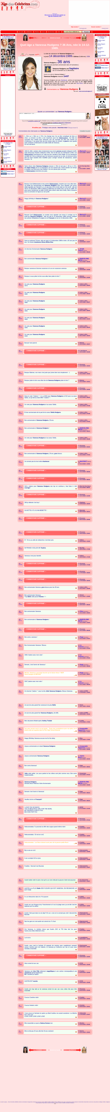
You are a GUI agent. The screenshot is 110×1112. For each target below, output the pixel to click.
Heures (56, 1110)
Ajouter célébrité (44, 1109)
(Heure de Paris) (8, 135)
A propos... (6, 1109)
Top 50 (9, 1109)
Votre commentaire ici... (55, 117)
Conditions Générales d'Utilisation (62, 130)
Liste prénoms (96, 1109)
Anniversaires (68, 1109)
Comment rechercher (51, 1110)
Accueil (2, 1109)
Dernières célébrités (14, 1109)
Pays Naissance (39, 1110)
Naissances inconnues (37, 1109)
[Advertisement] (90, 12)
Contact (60, 1110)
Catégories (108, 1109)
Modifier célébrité (51, 1109)
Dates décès (86, 1109)
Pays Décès (45, 1110)
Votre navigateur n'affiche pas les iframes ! (30, 101)
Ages (64, 1109)
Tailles (104, 1109)
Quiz (62, 1109)
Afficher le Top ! (8, 69)
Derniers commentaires (23, 1109)
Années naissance (74, 1109)
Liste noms (91, 1109)
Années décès (80, 1109)
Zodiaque (100, 1109)
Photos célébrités (58, 1109)
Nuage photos (30, 1109)
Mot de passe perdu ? (83, 29)
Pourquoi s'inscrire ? (105, 29)
